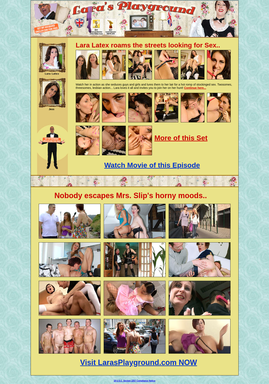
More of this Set (181, 138)
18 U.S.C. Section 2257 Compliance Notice (134, 381)
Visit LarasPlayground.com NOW (138, 362)
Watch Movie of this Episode (152, 165)
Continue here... (195, 87)
